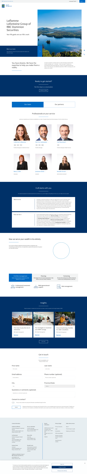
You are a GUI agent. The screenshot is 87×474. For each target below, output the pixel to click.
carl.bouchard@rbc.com (16, 439)
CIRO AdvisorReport (59, 433)
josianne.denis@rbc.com (17, 448)
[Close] (85, 463)
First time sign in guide (70, 428)
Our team (27, 104)
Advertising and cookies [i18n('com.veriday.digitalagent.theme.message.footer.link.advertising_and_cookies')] (58, 441)
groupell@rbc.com (15, 457)
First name (15, 366)
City (13, 383)
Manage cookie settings (62, 470)
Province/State (49, 383)
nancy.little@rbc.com (31, 438)
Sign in (67, 426)
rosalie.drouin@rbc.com (32, 448)
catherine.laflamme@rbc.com (17, 430)
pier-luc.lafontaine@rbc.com (32, 429)
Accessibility (57, 431)
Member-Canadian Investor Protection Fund (59, 437)
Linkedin (13, 442)
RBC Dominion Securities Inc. (7, 1)
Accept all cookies (62, 467)
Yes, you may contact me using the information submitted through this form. (31, 402)
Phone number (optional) (53, 374)
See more (43, 341)
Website (45, 436)
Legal (56, 428)
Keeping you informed (70, 431)
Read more (16, 334)
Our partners (59, 104)
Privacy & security (58, 426)
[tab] (20, 278)
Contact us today (43, 90)
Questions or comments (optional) (24, 390)
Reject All (62, 464)
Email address (17, 374)
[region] (43, 467)
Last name (48, 366)
